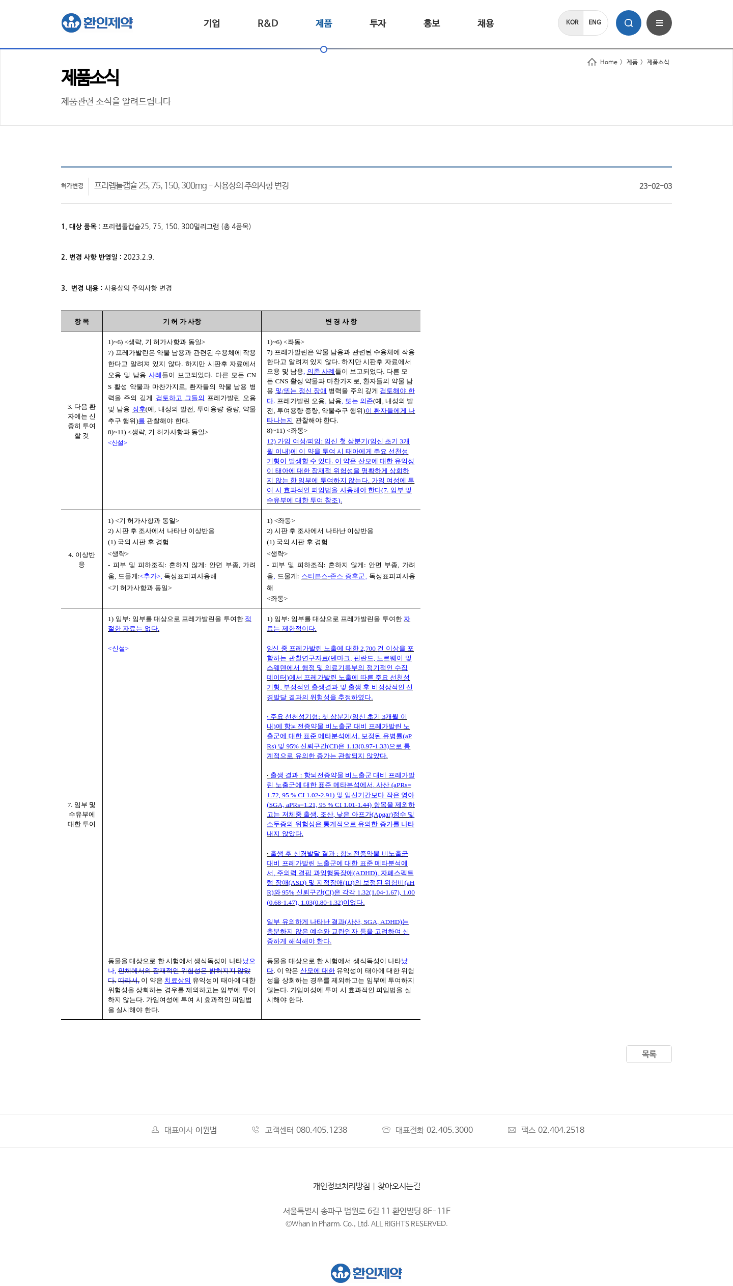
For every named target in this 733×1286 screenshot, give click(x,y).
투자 (378, 24)
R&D (268, 24)
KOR (572, 22)
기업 (212, 24)
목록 (649, 1054)
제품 (324, 24)
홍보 (432, 24)
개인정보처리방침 (341, 1186)
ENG (594, 22)
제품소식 (658, 62)
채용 (485, 24)
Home (602, 62)
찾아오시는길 (399, 1186)
